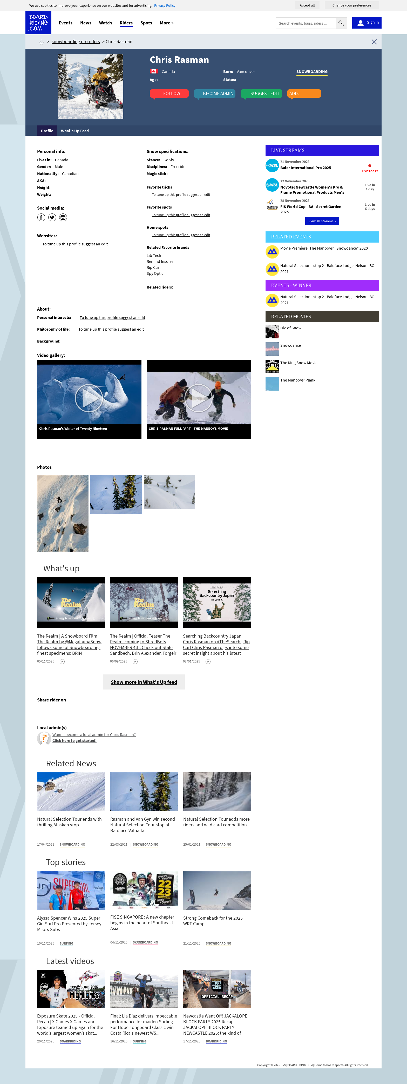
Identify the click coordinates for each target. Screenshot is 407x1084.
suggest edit (265, 93)
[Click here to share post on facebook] (42, 712)
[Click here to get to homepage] (41, 41)
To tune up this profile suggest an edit (75, 243)
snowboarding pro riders (76, 41)
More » (167, 23)
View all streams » (322, 221)
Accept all (307, 5)
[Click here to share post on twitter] (53, 712)
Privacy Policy (164, 5)
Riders (126, 23)
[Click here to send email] (64, 712)
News (85, 23)
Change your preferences (352, 5)
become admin (218, 93)
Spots (146, 23)
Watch (105, 23)
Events (65, 23)
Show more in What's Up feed (144, 682)
